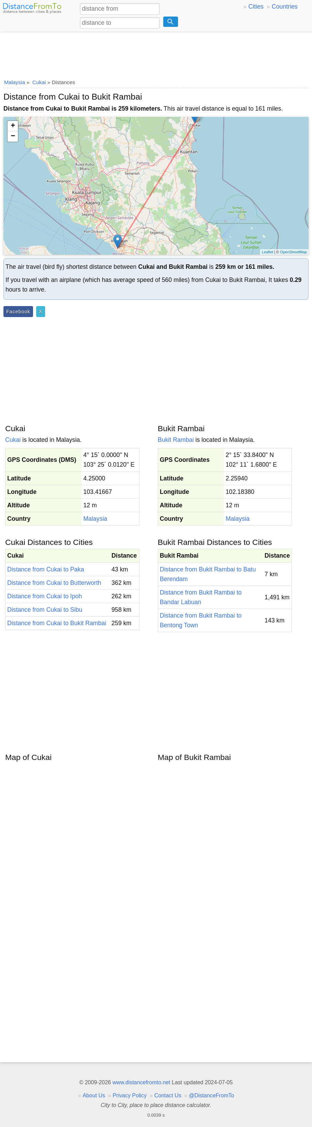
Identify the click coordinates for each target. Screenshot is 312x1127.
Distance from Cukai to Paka (45, 569)
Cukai (13, 439)
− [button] (13, 136)
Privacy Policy (130, 1095)
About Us (94, 1095)
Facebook (18, 311)
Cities (255, 6)
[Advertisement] (156, 53)
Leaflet (267, 252)
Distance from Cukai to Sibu (44, 609)
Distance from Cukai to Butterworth (54, 582)
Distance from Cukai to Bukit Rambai (56, 623)
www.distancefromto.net (141, 1082)
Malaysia (95, 518)
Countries (285, 6)
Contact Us (167, 1095)
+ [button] (13, 126)
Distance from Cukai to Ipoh (44, 596)
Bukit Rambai (176, 439)
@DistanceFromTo (211, 1095)
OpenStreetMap (293, 252)
